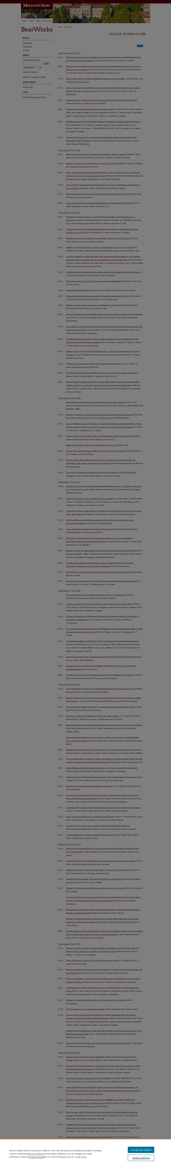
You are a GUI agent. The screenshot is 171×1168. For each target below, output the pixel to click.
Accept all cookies (141, 1150)
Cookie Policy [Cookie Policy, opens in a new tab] (81, 1156)
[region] (85, 1153)
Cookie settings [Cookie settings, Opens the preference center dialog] (141, 1158)
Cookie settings (36, 1156)
